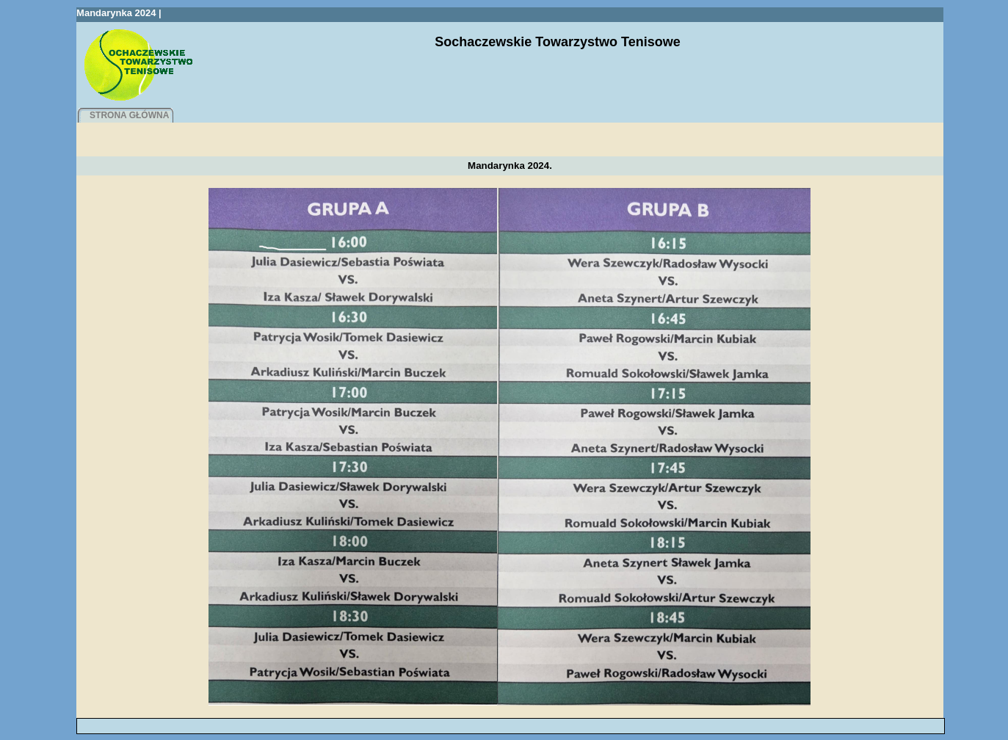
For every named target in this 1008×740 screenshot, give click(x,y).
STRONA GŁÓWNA (129, 115)
